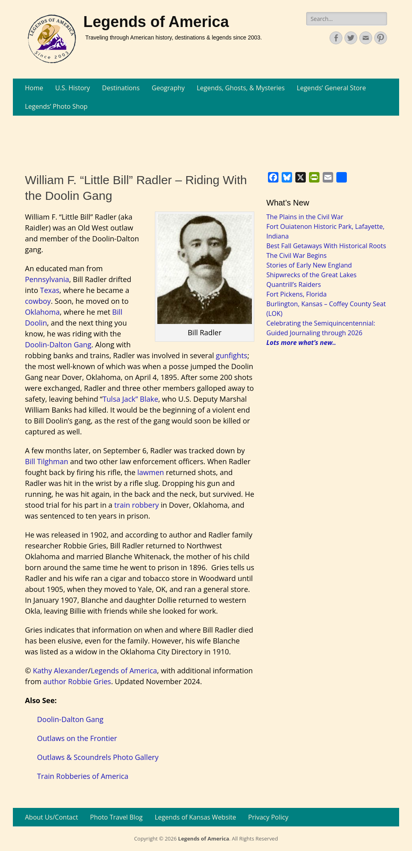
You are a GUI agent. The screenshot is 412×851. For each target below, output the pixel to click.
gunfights (231, 355)
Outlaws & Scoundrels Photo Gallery (98, 757)
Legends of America (156, 21)
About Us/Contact (51, 817)
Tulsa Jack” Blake (130, 399)
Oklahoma (42, 312)
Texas (50, 290)
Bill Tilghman (46, 461)
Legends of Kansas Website (195, 817)
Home (34, 87)
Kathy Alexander (60, 670)
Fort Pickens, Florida (296, 294)
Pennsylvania (47, 279)
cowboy (38, 301)
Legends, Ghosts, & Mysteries (241, 87)
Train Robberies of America (82, 776)
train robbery (136, 505)
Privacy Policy (268, 817)
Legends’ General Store (331, 87)
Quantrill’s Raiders (293, 284)
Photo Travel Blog (116, 817)
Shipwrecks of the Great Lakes (311, 274)
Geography (168, 87)
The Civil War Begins (296, 255)
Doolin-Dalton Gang (58, 344)
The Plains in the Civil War (304, 216)
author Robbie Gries (77, 681)
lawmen (150, 472)
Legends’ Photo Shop (56, 106)
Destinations (121, 87)
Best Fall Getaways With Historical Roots (326, 245)
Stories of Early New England (309, 265)
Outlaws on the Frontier (77, 738)
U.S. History (72, 87)
